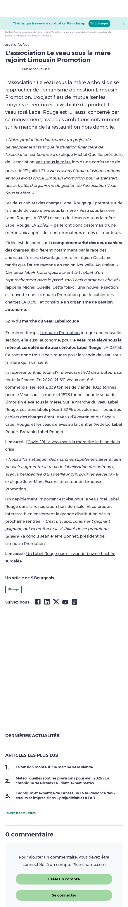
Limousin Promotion (60, 332)
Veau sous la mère (53, 162)
